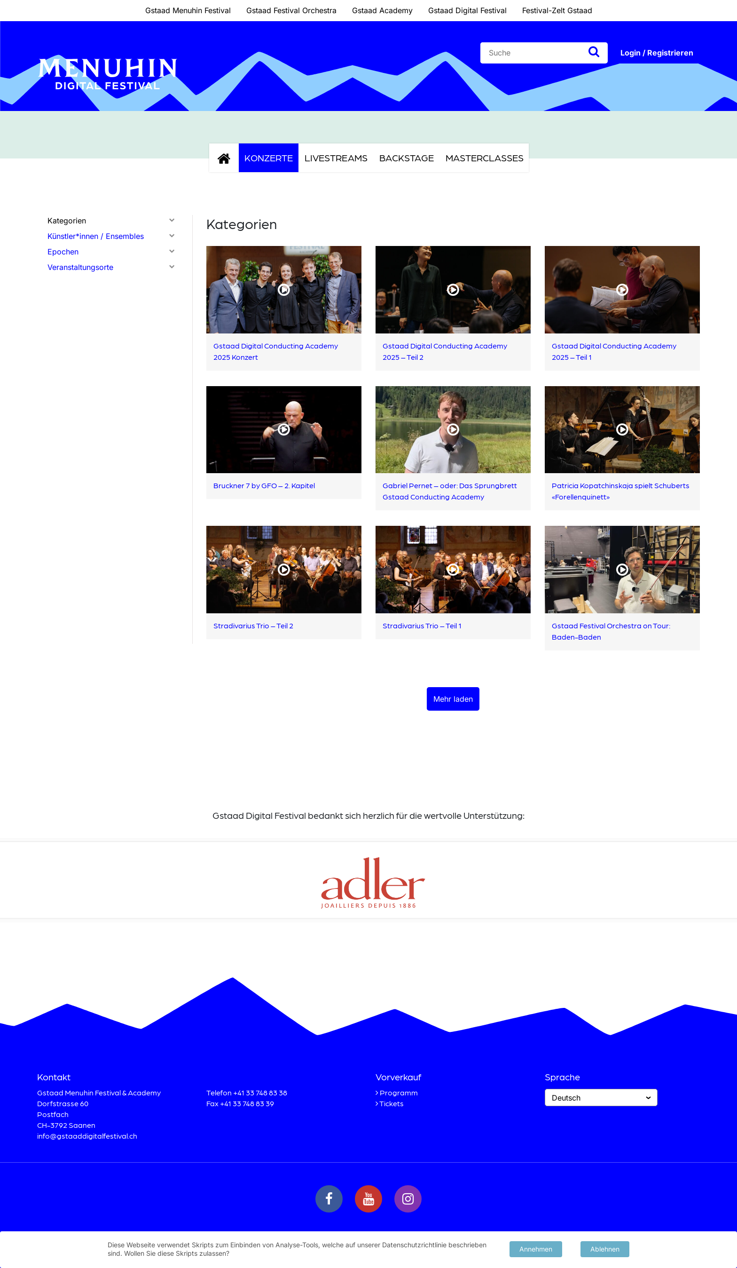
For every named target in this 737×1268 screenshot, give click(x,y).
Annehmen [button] (535, 1248)
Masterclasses (485, 157)
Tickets (391, 1103)
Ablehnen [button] (604, 1248)
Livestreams (336, 157)
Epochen (62, 251)
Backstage (406, 157)
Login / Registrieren (656, 52)
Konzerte (268, 157)
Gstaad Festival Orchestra (291, 10)
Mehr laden (453, 699)
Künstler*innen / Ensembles (95, 236)
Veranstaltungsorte (80, 267)
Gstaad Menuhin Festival (188, 10)
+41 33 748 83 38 (260, 1092)
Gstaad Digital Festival (467, 10)
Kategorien (66, 220)
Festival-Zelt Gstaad (557, 10)
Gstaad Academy (382, 10)
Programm (399, 1092)
